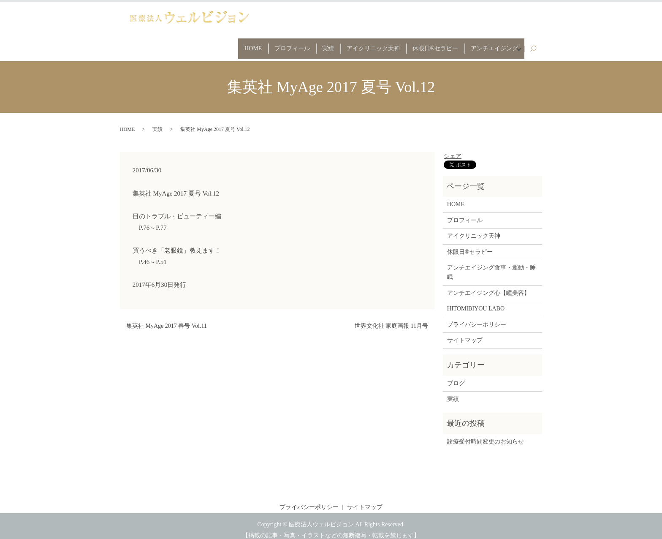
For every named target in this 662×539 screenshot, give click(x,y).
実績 (308, 44)
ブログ (456, 376)
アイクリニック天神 (358, 44)
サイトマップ (465, 332)
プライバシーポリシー (476, 317)
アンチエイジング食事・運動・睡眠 (491, 264)
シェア (452, 148)
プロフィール (267, 44)
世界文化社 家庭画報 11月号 (391, 318)
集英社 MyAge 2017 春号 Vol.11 (166, 318)
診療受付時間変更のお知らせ (485, 434)
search (537, 45)
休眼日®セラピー (426, 44)
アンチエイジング (490, 44)
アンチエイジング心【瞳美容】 (488, 285)
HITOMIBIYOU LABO (476, 301)
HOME (222, 44)
